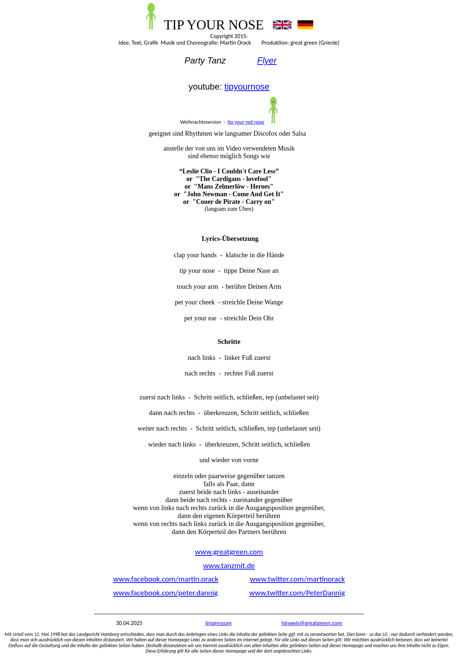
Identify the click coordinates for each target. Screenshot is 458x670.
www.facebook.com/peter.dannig (165, 592)
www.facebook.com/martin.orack (165, 579)
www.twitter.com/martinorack (297, 579)
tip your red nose (246, 122)
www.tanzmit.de (229, 565)
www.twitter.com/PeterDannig (297, 592)
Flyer (267, 60)
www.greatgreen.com (229, 551)
